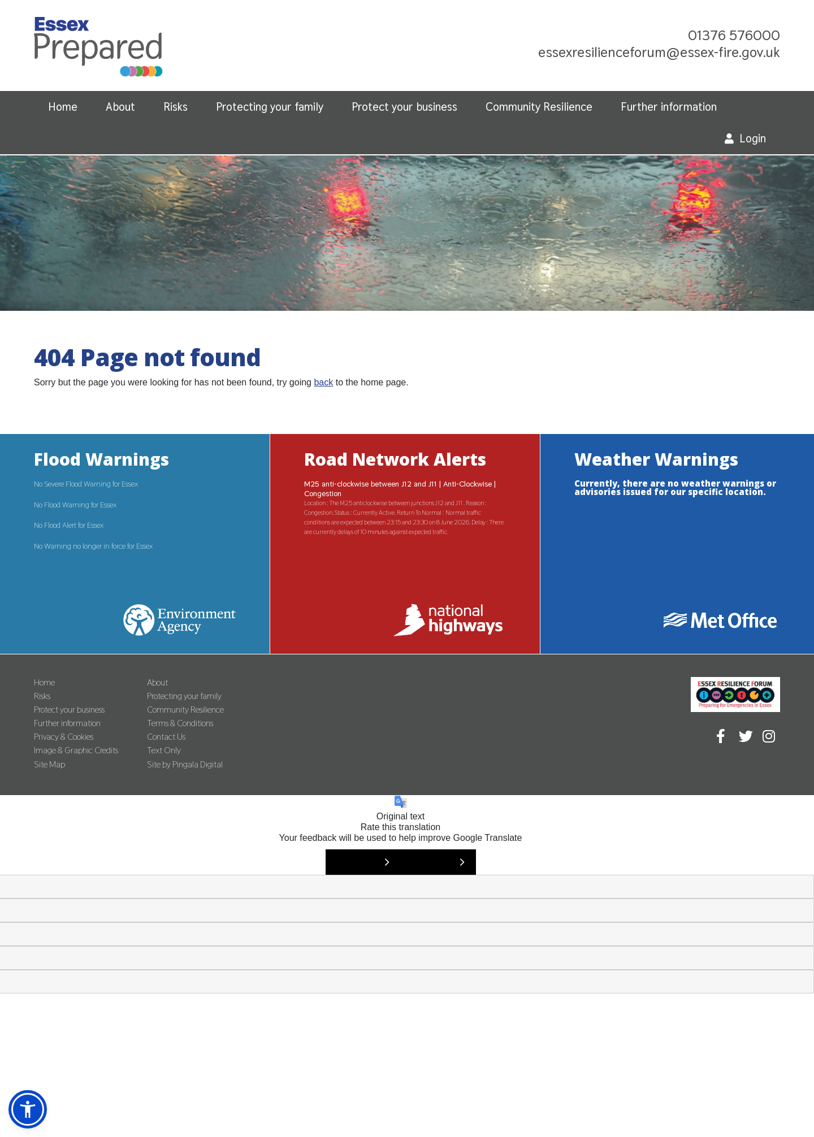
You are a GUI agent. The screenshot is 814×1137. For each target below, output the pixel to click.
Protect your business (404, 106)
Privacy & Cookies (63, 737)
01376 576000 (734, 35)
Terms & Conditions (180, 723)
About (120, 106)
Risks (175, 106)
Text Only (164, 750)
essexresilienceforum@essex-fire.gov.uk (659, 52)
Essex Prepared (98, 49)
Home (62, 106)
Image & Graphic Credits (76, 750)
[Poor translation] (438, 862)
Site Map (49, 764)
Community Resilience (539, 106)
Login (752, 138)
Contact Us (166, 737)
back (323, 382)
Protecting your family (269, 106)
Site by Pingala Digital (185, 764)
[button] (27, 1109)
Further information (669, 106)
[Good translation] (363, 862)
